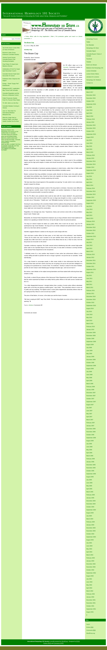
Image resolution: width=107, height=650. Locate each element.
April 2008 (89, 380)
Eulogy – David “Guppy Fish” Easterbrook (11, 84)
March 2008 (89, 383)
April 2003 (89, 552)
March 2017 (89, 92)
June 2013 (89, 209)
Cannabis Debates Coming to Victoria (11, 107)
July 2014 (89, 176)
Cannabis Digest (91, 51)
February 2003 (90, 558)
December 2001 (90, 600)
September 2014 (91, 170)
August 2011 (90, 272)
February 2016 (90, 119)
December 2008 (90, 359)
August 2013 (90, 203)
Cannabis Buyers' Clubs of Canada (93, 55)
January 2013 (90, 224)
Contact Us (89, 83)
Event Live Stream (91, 65)
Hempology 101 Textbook (93, 80)
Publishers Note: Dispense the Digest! (11, 79)
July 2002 (89, 579)
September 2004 (91, 509)
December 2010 (90, 296)
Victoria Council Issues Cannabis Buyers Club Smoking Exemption (9, 59)
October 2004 (90, 506)
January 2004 (90, 525)
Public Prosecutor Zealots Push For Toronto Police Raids (11, 99)
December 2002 (90, 564)
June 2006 (89, 446)
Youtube (88, 62)
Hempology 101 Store (92, 48)
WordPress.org (90, 633)
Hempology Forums (92, 39)
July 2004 (89, 516)
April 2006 (89, 452)
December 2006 (90, 428)
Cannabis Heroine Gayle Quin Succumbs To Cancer (11, 74)
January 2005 (90, 497)
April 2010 (89, 320)
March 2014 (89, 185)
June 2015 (89, 143)
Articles (31, 305)
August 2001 (90, 612)
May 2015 (89, 146)
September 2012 (91, 236)
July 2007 (89, 407)
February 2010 (90, 326)
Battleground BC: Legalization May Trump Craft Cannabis (11, 89)
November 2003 (90, 531)
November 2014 (90, 164)
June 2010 (89, 314)
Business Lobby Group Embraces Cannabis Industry (11, 53)
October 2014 (90, 167)
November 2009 (90, 335)
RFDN (78, 641)
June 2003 (89, 546)
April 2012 (89, 248)
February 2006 (90, 458)
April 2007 (89, 416)
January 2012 (90, 257)
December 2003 (90, 528)
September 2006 (91, 437)
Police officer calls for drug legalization (37, 36)
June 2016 (89, 110)
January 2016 (90, 122)
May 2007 (89, 413)
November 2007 (90, 395)
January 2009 (90, 356)
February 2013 (90, 221)
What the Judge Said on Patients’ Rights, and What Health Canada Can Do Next (11, 119)
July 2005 (89, 479)
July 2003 (89, 543)
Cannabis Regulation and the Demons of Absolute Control (11, 94)
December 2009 (90, 332)
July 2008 (89, 371)
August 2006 (90, 440)
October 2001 (90, 606)
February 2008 (90, 386)
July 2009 (89, 347)
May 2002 (89, 585)
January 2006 (90, 461)
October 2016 (90, 101)
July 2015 (89, 140)
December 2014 (90, 161)
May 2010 (89, 317)
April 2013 (89, 215)
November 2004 (90, 503)
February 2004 (90, 522)
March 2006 (89, 455)
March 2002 (89, 591)
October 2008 (90, 362)
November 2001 (90, 603)
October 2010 (90, 302)
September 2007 (91, 401)
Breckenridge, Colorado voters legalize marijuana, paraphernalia (10, 141)
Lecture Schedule (91, 71)
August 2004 (90, 513)
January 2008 (90, 389)
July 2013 (89, 206)
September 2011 (91, 269)
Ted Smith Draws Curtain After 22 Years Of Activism (11, 48)
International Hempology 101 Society (31, 13)
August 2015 (90, 137)
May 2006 (89, 449)
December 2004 (90, 500)
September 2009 (91, 341)
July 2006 (89, 443)
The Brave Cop (29, 42)
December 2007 (90, 392)
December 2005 (90, 464)
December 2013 (90, 191)
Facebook (89, 59)
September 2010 (91, 305)
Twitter (88, 42)
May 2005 (89, 485)
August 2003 (90, 540)
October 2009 (90, 338)
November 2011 (90, 263)
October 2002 (90, 570)
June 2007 (89, 410)
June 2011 (89, 278)
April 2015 (89, 149)
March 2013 (89, 218)
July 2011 (89, 275)
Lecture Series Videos (92, 74)
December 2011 (90, 260)
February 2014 (90, 188)
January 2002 (90, 597)
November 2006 (90, 431)
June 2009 (89, 350)
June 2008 (89, 374)
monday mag (28, 49)
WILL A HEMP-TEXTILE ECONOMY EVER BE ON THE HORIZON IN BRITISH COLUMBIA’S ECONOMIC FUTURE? (10, 147)
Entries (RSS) (47, 643)
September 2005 (91, 473)
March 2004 (89, 519)
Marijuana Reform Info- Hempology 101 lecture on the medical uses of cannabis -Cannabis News (9, 132)
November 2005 (90, 467)
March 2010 (89, 323)
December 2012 (90, 227)
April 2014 (89, 182)
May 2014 (89, 179)
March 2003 (89, 555)
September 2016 (91, 104)
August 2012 (90, 239)
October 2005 (90, 470)
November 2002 (90, 567)
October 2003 (90, 534)
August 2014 (90, 173)
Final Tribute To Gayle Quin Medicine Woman (10, 65)
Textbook (14, 134)
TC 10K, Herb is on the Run (10, 103)
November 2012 (90, 230)
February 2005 (90, 494)
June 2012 (89, 245)
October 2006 (90, 434)
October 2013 (90, 197)
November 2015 (90, 128)
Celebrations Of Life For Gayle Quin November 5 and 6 (11, 70)
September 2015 (91, 134)
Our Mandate (90, 45)
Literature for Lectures (92, 77)
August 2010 (90, 308)
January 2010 (90, 329)
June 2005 (89, 482)
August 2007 (90, 404)
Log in (88, 624)
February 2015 (90, 155)
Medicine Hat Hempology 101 (94, 68)
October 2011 (90, 266)
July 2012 (89, 242)
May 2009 (89, 353)
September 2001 (91, 609)
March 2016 (89, 116)
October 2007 (90, 398)
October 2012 (90, 233)
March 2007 (89, 419)
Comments (91, 630)
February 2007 (90, 422)
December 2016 (90, 95)
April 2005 (89, 488)
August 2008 (90, 368)
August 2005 (90, 476)
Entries (89, 627)
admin (3, 136)
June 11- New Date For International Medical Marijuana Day (9, 112)
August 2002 (90, 576)
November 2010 (90, 299)
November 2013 (90, 194)
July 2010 (89, 311)
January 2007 (90, 425)
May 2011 (89, 281)
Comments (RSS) (59, 643)
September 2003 (91, 537)
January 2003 (90, 561)
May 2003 (89, 549)
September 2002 (91, 573)
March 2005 (89, 491)
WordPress (65, 641)
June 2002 (89, 582)
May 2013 (89, 212)
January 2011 (90, 293)
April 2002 (89, 588)
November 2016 (90, 98)
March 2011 (89, 287)
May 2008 (89, 377)
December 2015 (90, 125)
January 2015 (90, 158)
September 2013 (91, 200)
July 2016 (89, 107)
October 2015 (90, 131)
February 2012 (90, 254)
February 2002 (90, 594)
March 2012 (89, 251)
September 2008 (91, 365)
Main (52, 36)
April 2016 (89, 113)
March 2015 (89, 152)
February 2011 (90, 290)
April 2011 (89, 284)
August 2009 (90, 344)
